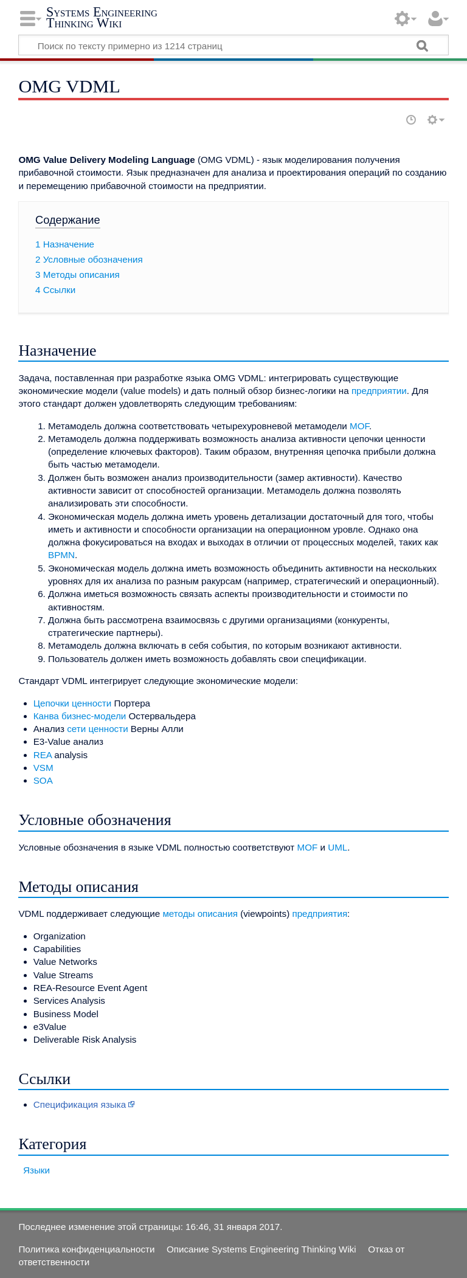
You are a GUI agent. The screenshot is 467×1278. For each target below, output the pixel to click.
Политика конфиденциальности (86, 1249)
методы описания (200, 913)
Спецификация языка (79, 1104)
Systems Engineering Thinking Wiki (101, 17)
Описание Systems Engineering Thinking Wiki (261, 1249)
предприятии (379, 390)
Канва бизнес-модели (79, 716)
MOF (359, 426)
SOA (43, 780)
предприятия (319, 913)
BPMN (61, 555)
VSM (43, 767)
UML (337, 847)
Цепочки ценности (72, 703)
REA (42, 755)
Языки (36, 1170)
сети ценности (97, 729)
